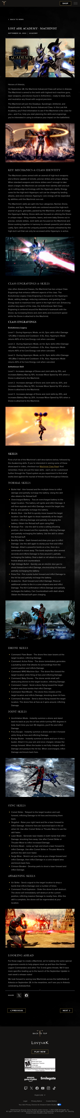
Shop (65, 3)
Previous (16, 1011)
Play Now (39, 1052)
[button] (40, 57)
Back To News (16, 19)
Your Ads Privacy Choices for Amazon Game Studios (40, 1105)
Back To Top (40, 1034)
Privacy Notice (36, 1101)
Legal (25, 1101)
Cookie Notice (51, 1101)
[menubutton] (75, 3)
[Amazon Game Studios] (30, 1079)
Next (66, 1011)
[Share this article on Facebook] (26, 995)
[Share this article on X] (19, 995)
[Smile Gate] (48, 1079)
